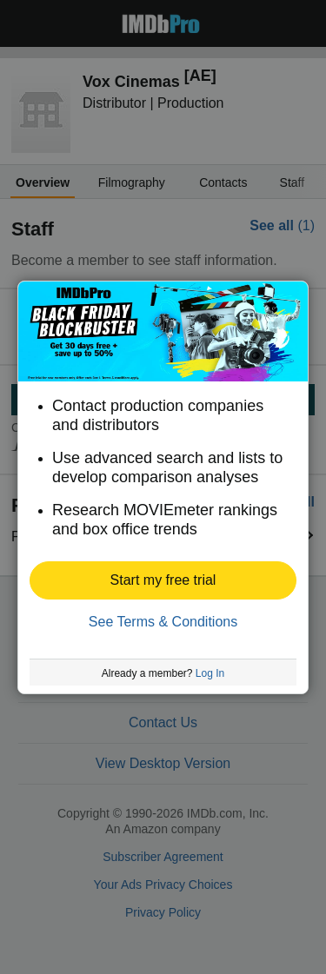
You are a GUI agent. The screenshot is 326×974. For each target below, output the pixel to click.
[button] (163, 580)
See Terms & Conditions (163, 621)
